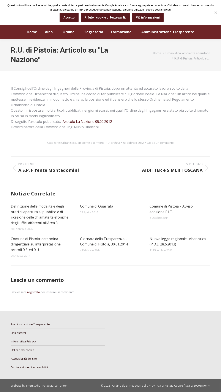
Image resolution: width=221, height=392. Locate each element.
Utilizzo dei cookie (22, 350)
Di (114, 143)
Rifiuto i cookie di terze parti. (105, 17)
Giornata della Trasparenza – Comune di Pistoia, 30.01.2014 (104, 241)
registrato (33, 292)
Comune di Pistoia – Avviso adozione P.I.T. (171, 209)
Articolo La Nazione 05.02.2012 (87, 121)
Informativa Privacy (23, 341)
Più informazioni (148, 17)
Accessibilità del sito (24, 359)
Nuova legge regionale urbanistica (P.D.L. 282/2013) (178, 241)
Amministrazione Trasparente (30, 324)
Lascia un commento (160, 143)
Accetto (69, 17)
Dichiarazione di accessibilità (30, 367)
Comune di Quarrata (96, 206)
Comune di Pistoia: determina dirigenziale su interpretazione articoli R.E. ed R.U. (36, 244)
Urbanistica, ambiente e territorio (82, 143)
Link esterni (18, 333)
